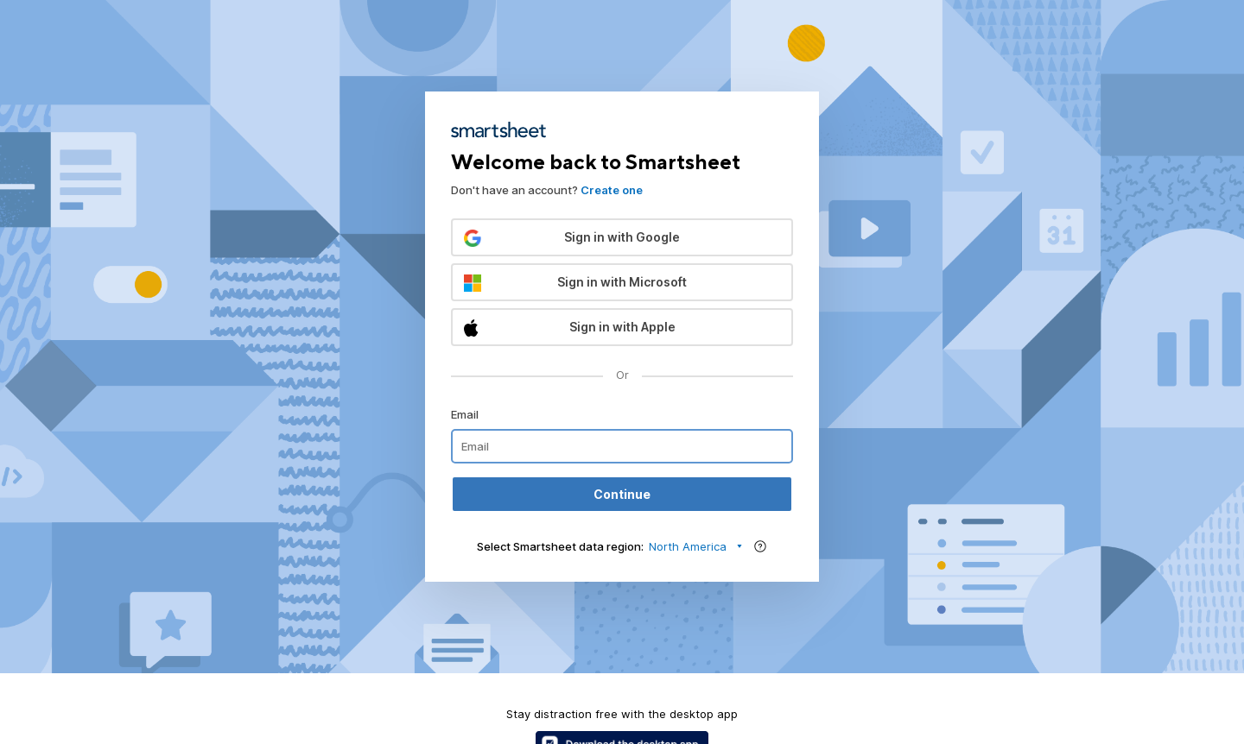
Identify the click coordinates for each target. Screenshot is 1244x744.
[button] (622, 237)
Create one (612, 190)
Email (465, 414)
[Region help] (760, 546)
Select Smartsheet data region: (560, 546)
